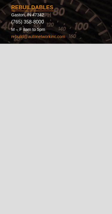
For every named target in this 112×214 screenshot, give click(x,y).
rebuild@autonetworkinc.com (38, 36)
